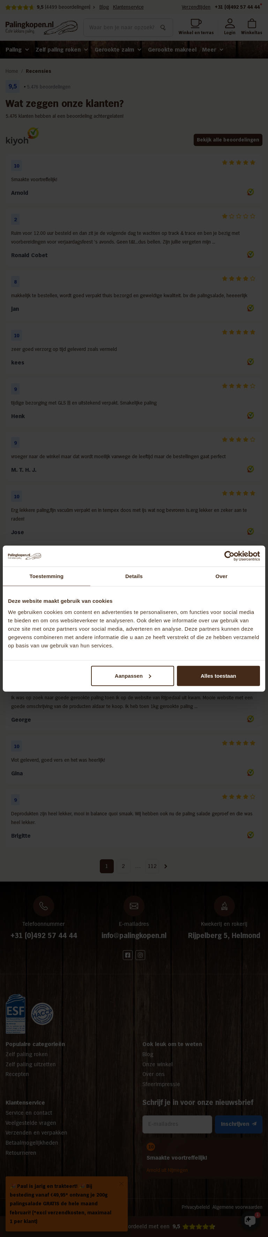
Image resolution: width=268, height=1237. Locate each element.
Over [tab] (221, 576)
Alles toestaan (218, 675)
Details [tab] (134, 576)
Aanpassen (133, 675)
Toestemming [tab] (47, 576)
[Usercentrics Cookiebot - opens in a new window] (229, 556)
